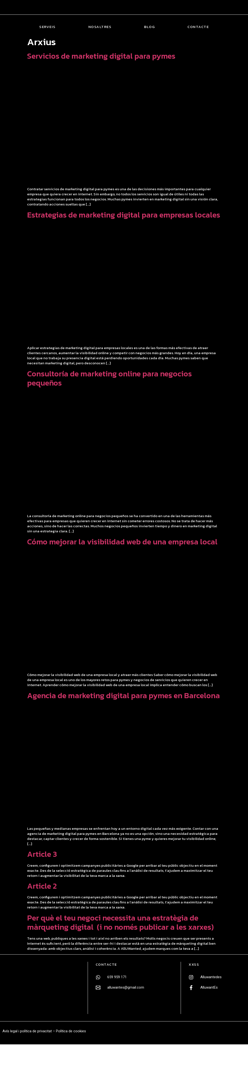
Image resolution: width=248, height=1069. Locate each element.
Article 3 (42, 854)
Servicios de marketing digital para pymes (101, 56)
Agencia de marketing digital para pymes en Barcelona (123, 695)
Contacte (198, 26)
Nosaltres (100, 26)
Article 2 (42, 886)
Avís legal (9, 1031)
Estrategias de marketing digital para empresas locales (123, 215)
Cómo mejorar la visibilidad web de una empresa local (122, 542)
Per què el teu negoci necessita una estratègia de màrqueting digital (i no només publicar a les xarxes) (120, 922)
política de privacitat (36, 1031)
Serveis (47, 26)
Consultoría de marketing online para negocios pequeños (109, 378)
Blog (149, 26)
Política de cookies (71, 1031)
